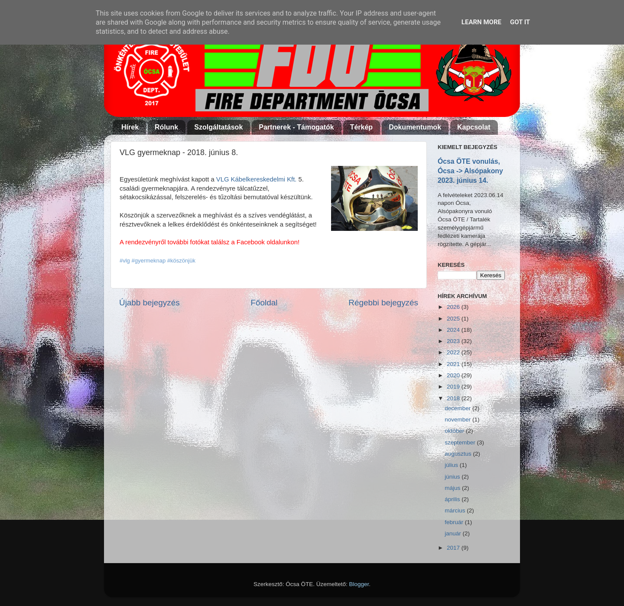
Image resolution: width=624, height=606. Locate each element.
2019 (454, 386)
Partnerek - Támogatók (296, 127)
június (453, 476)
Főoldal (264, 302)
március (456, 510)
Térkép (361, 127)
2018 (454, 398)
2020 (454, 375)
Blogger (359, 584)
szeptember (461, 442)
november (458, 419)
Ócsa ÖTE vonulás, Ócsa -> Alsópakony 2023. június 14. (470, 171)
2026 (454, 307)
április (453, 499)
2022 (454, 352)
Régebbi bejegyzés (383, 302)
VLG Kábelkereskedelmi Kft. (256, 179)
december (458, 408)
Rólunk (166, 127)
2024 (454, 330)
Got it (520, 22)
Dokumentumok (415, 127)
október (455, 431)
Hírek (130, 127)
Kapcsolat (473, 127)
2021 (454, 364)
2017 (454, 547)
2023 (454, 341)
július (452, 465)
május (453, 488)
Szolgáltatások (218, 127)
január (453, 533)
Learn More (481, 22)
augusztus (459, 453)
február (455, 522)
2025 (454, 318)
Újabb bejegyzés (149, 302)
